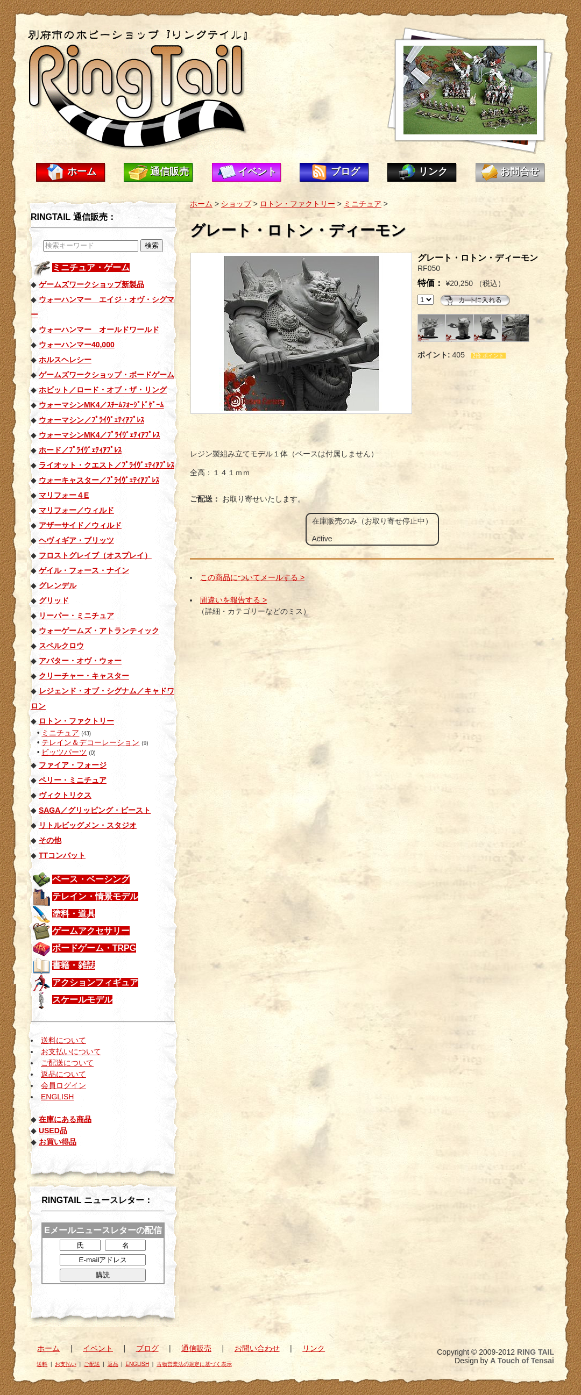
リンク (433, 171)
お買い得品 (57, 1142)
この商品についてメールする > (252, 577)
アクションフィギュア (95, 982)
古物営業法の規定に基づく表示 (194, 1364)
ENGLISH (57, 1096)
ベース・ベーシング (91, 879)
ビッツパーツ (64, 752)
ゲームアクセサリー (91, 930)
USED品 (53, 1130)
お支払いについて (71, 1051)
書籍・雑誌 (73, 965)
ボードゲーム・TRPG (94, 948)
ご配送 (92, 1364)
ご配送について (67, 1062)
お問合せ (519, 171)
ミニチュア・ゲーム (91, 267)
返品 (113, 1364)
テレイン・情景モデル (95, 896)
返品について (63, 1074)
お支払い (65, 1364)
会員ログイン (63, 1085)
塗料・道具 (73, 913)
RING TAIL (535, 1352)
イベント (257, 171)
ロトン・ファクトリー (297, 203)
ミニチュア (60, 732)
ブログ (345, 171)
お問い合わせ (257, 1348)
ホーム (81, 171)
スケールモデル (82, 999)
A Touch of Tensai (522, 1360)
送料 (42, 1364)
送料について (63, 1040)
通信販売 (169, 171)
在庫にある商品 (65, 1119)
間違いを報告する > (233, 600)
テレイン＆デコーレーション (90, 742)
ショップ (236, 203)
